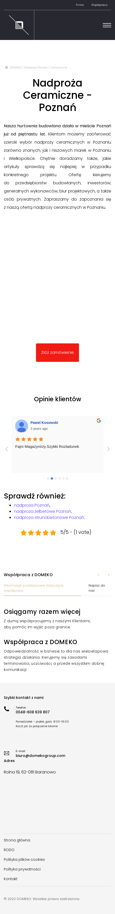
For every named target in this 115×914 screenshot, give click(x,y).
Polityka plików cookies (24, 859)
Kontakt (11, 878)
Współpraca (99, 5)
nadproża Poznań (32, 505)
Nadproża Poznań (36, 67)
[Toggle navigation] (107, 25)
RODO (9, 849)
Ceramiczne (59, 67)
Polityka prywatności (22, 869)
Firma (80, 5)
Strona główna (17, 840)
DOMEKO (15, 67)
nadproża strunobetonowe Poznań (49, 517)
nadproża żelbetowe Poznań (42, 511)
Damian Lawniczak (46, 423)
